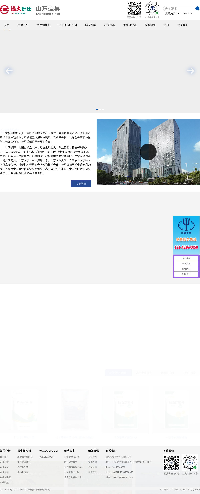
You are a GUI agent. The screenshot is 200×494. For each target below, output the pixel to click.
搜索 (198, 8)
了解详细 (81, 183)
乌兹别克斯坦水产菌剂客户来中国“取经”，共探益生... (138, 273)
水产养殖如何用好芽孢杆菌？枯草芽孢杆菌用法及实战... (140, 261)
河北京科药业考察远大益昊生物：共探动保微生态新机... (140, 267)
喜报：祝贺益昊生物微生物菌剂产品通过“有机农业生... (139, 280)
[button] (97, 109)
